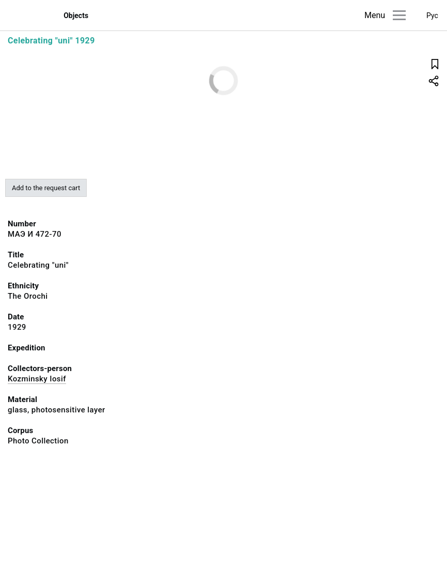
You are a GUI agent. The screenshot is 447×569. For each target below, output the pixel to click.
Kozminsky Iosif (37, 378)
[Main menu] (399, 15)
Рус (432, 15)
